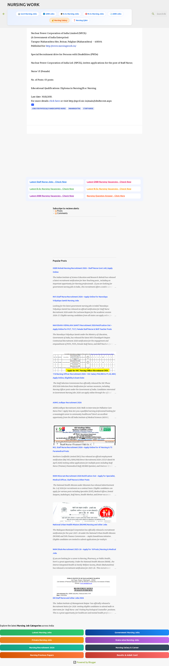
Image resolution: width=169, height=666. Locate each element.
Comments (61, 213)
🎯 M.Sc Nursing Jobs (94, 14)
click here (54, 101)
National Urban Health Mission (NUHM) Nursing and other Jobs (80, 525)
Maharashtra (74, 108)
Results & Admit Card (127, 655)
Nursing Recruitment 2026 (41, 647)
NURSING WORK (23, 4)
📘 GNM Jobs (48, 14)
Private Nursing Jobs (42, 640)
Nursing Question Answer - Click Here (106, 196)
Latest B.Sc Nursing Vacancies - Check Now (52, 189)
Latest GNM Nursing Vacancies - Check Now (109, 182)
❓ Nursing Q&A (80, 20)
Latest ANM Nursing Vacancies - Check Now (52, 196)
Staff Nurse (88, 108)
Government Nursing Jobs (127, 632)
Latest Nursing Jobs (42, 632)
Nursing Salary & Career (127, 647)
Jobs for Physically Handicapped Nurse (49, 108)
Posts (59, 211)
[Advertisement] (84, 156)
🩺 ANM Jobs (115, 14)
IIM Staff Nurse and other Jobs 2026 (68, 598)
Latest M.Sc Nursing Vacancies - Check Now (109, 189)
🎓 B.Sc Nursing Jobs (69, 14)
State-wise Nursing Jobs (127, 640)
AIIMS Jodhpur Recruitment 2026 (67, 403)
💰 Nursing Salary (59, 20)
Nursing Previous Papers (42, 655)
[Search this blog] (153, 14)
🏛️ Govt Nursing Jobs (27, 14)
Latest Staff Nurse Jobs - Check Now (48, 182)
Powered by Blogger (84, 662)
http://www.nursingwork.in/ (61, 46)
